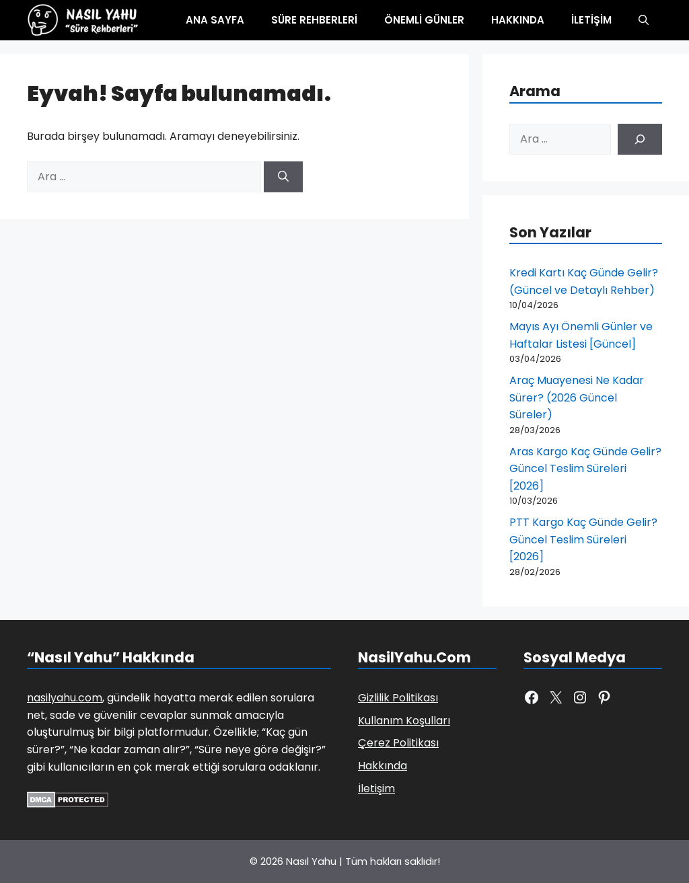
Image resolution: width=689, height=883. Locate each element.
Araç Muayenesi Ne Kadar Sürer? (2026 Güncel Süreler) (576, 397)
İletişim (591, 20)
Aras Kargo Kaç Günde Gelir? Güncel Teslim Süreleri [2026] (585, 469)
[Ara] (283, 176)
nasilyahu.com (64, 697)
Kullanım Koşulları (404, 720)
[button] (643, 20)
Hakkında (517, 20)
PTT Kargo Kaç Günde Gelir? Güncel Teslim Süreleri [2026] (583, 539)
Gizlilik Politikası (398, 697)
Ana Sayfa (215, 20)
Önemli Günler (424, 20)
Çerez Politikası (398, 743)
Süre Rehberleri (314, 20)
